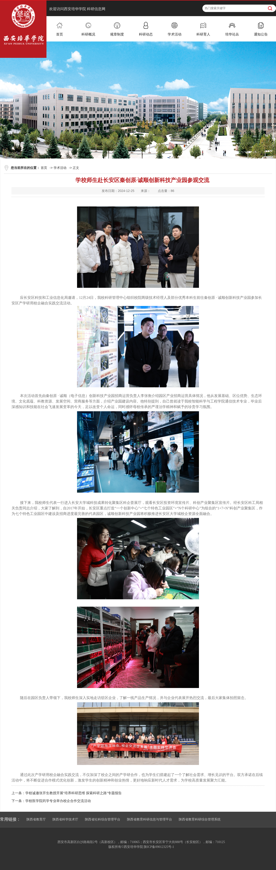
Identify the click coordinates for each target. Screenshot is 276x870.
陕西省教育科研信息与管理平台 (149, 819)
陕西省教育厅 (36, 819)
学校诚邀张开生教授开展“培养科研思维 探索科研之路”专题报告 (73, 793)
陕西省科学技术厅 (65, 819)
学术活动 (60, 168)
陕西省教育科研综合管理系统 (200, 819)
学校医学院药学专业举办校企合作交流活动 (58, 801)
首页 (44, 168)
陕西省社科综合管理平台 (102, 819)
